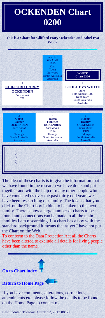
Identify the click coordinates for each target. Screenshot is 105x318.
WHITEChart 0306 (83, 75)
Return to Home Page (30, 283)
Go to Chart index (23, 270)
